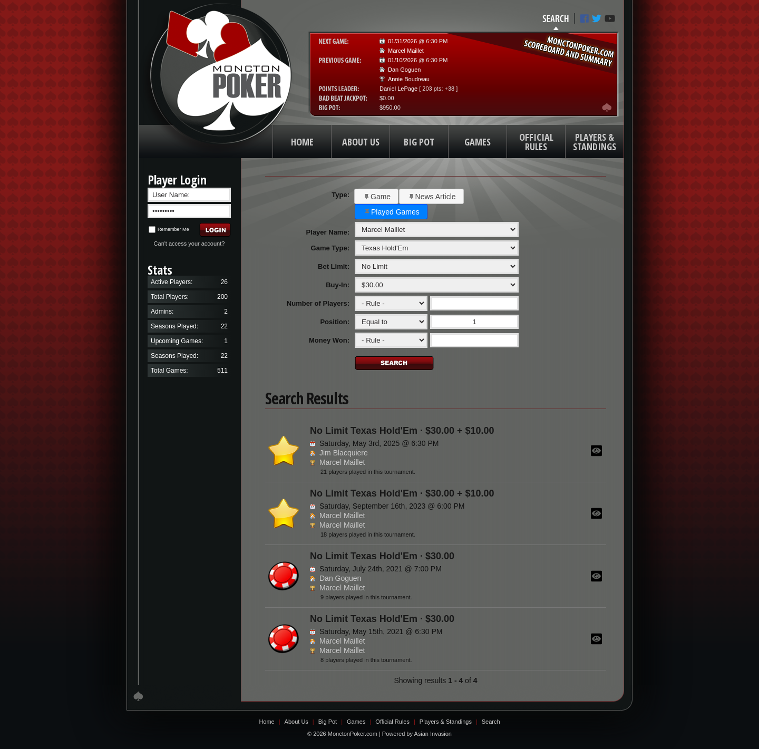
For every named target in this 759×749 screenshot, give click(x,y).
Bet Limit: (333, 266)
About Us (296, 721)
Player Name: (327, 232)
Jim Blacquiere (343, 453)
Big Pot (327, 721)
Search (491, 721)
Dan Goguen (404, 69)
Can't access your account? (189, 243)
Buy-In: (337, 285)
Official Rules (392, 721)
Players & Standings (446, 721)
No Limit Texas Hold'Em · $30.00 (382, 556)
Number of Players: (318, 303)
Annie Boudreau (409, 79)
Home (266, 721)
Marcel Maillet (406, 50)
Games (356, 721)
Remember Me (169, 229)
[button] (376, 196)
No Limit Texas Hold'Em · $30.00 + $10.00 (402, 430)
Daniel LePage (398, 88)
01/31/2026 (402, 41)
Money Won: (329, 340)
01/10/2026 (402, 60)
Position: (334, 322)
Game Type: (330, 248)
